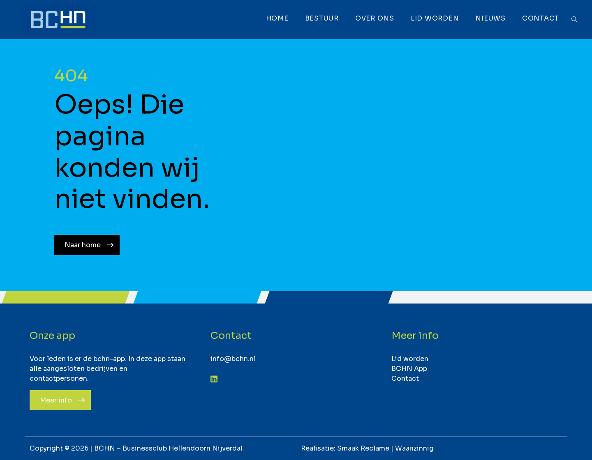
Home (276, 18)
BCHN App (409, 368)
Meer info (56, 400)
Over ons (373, 18)
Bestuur (321, 18)
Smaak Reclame (363, 448)
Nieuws (489, 18)
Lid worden (434, 18)
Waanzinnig (414, 448)
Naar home (83, 245)
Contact (539, 18)
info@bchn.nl (233, 358)
